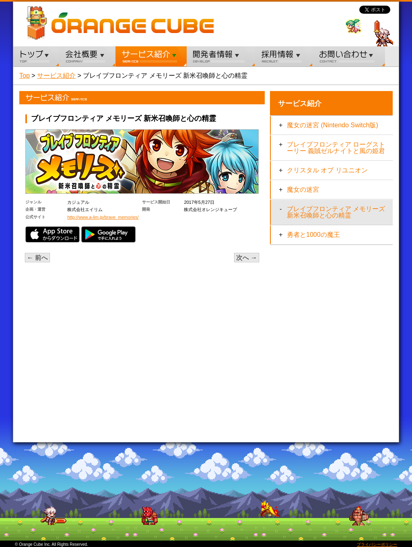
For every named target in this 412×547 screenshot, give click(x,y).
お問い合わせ (349, 56)
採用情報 (284, 56)
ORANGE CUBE (133, 22)
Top (24, 75)
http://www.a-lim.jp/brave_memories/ (102, 217)
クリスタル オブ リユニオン (327, 170)
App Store (52, 234)
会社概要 (87, 56)
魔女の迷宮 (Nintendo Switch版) (332, 125)
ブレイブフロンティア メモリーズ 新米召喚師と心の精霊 (336, 212)
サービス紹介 (151, 56)
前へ (37, 257)
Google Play (108, 234)
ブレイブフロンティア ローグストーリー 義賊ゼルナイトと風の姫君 (336, 147)
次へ (246, 257)
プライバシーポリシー (377, 544)
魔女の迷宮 (303, 189)
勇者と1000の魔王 (313, 234)
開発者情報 (221, 56)
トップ (36, 56)
